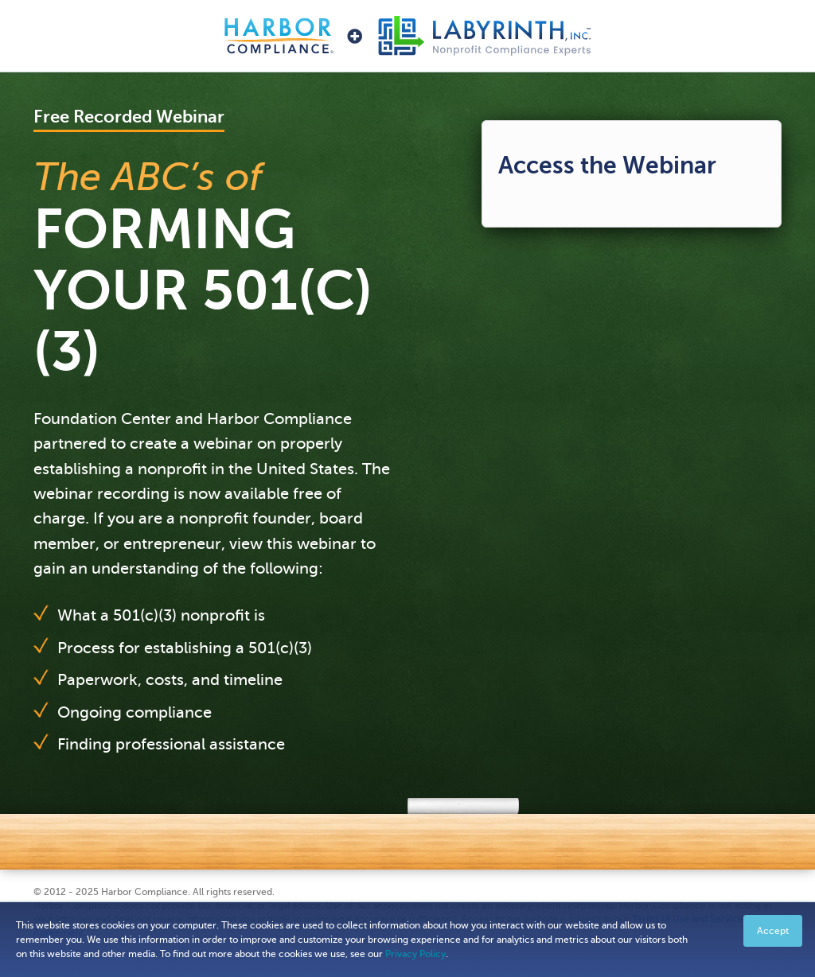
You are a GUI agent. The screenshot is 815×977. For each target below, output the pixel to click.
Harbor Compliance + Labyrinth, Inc (407, 36)
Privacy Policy (415, 953)
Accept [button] (773, 930)
